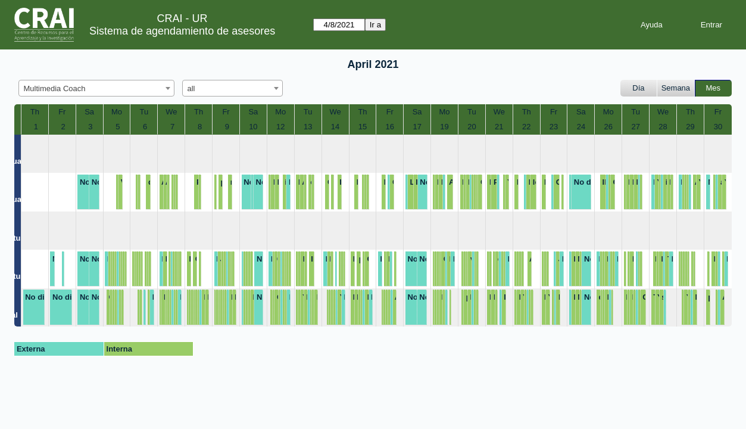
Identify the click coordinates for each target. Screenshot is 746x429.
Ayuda (652, 24)
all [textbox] (191, 88)
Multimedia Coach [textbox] (55, 88)
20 (471, 126)
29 (690, 126)
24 (581, 126)
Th (34, 111)
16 (390, 126)
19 (444, 126)
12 (280, 126)
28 (662, 126)
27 (635, 126)
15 (362, 126)
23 (554, 126)
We (171, 111)
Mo (116, 111)
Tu (144, 111)
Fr (61, 111)
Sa (89, 111)
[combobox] (96, 88)
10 (253, 126)
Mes (713, 87)
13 (308, 126)
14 (335, 126)
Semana (675, 87)
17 (417, 126)
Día (638, 87)
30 (718, 126)
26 (608, 126)
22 (526, 126)
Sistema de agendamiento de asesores (182, 31)
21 (499, 126)
